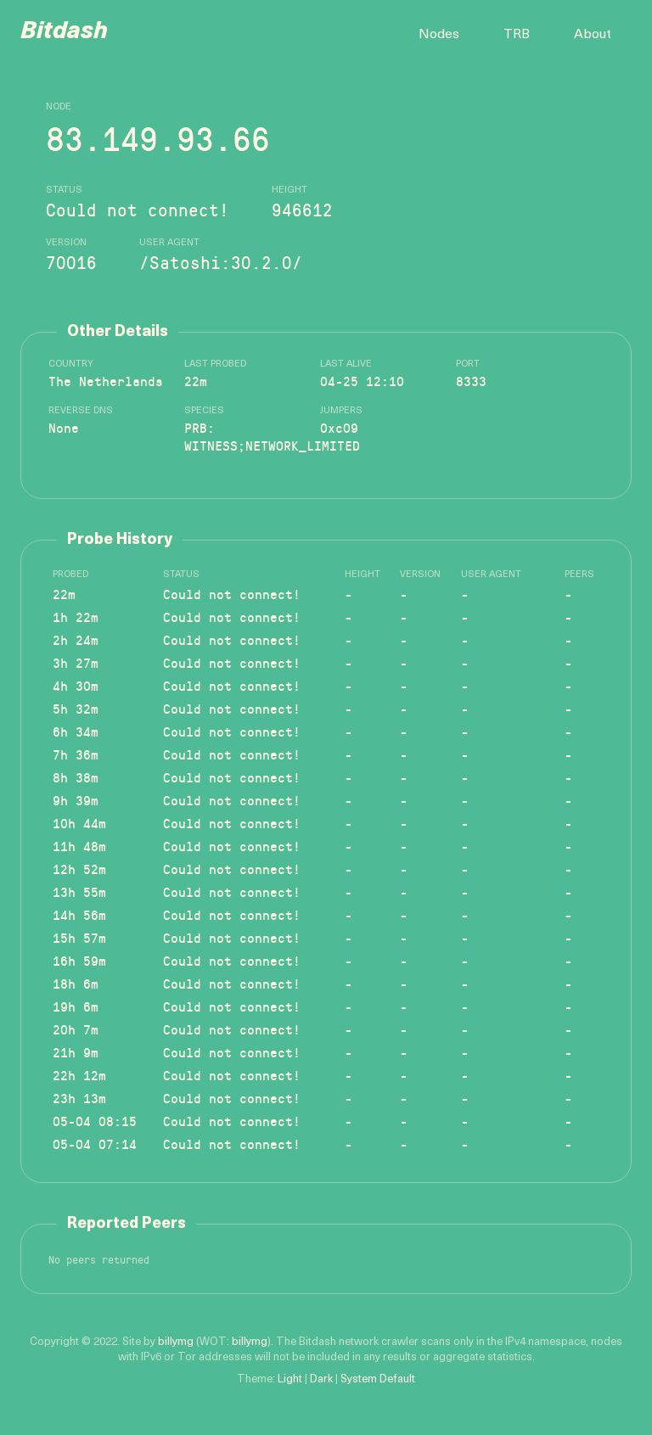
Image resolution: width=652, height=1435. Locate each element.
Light (290, 1379)
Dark (321, 1379)
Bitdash (64, 32)
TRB (516, 35)
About (592, 35)
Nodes (439, 35)
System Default (377, 1379)
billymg (176, 1342)
